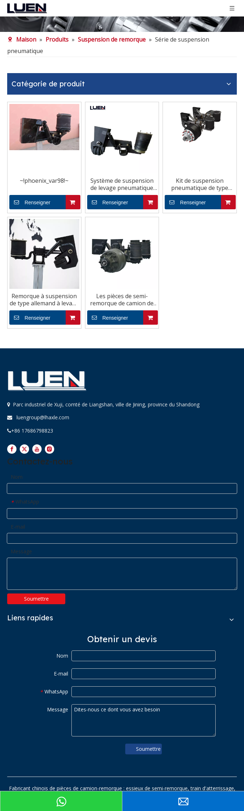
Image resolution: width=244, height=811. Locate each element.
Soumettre (36, 598)
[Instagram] (49, 449)
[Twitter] (24, 449)
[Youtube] (37, 449)
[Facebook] (12, 449)
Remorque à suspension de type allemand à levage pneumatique (44, 299)
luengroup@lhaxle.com (43, 417)
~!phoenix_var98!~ (44, 180)
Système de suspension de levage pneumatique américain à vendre (122, 184)
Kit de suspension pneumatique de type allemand (199, 184)
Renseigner (29, 202)
